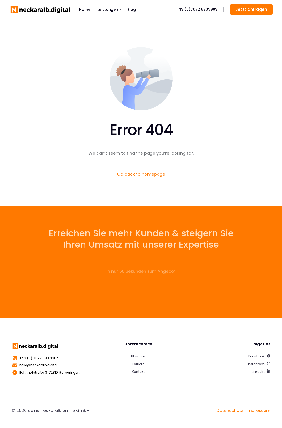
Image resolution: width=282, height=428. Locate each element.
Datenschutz (230, 410)
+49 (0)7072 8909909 (197, 9)
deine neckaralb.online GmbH (59, 410)
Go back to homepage (141, 174)
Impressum (258, 410)
